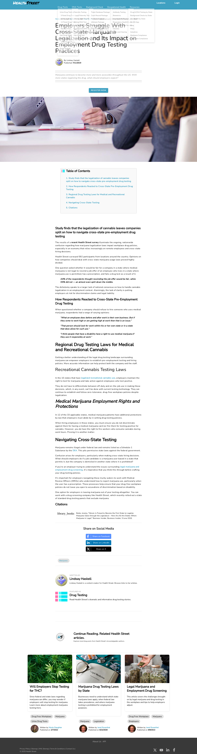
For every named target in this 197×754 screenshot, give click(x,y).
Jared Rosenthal (103, 727)
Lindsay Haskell (80, 579)
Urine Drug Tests (39, 721)
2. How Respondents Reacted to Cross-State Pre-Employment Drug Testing (99, 188)
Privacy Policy (25, 749)
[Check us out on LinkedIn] (168, 750)
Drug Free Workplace (41, 716)
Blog (71, 19)
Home (57, 19)
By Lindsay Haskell (72, 60)
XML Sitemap (44, 749)
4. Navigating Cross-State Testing (82, 202)
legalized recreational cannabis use (98, 378)
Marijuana (63, 561)
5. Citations (71, 207)
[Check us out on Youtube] (161, 750)
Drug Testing (88, 19)
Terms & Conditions (57, 749)
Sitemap (34, 749)
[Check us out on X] (155, 750)
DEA (75, 450)
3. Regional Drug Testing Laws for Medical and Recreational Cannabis (95, 196)
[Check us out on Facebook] (174, 751)
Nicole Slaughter (55, 727)
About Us (97, 741)
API (104, 741)
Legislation (99, 721)
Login (177, 3)
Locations (161, 3)
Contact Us (70, 749)
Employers (134, 721)
